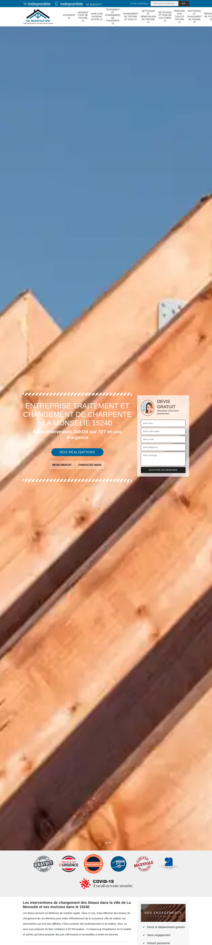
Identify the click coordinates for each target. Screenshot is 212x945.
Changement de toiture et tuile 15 (130, 16)
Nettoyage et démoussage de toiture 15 (148, 16)
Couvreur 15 (69, 16)
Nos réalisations (77, 452)
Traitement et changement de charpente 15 (112, 16)
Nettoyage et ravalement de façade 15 (194, 16)
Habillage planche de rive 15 (97, 16)
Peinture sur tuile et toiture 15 (179, 16)
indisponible (37, 3)
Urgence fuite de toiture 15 (83, 16)
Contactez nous (90, 464)
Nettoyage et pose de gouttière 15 (165, 16)
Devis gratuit (62, 464)
